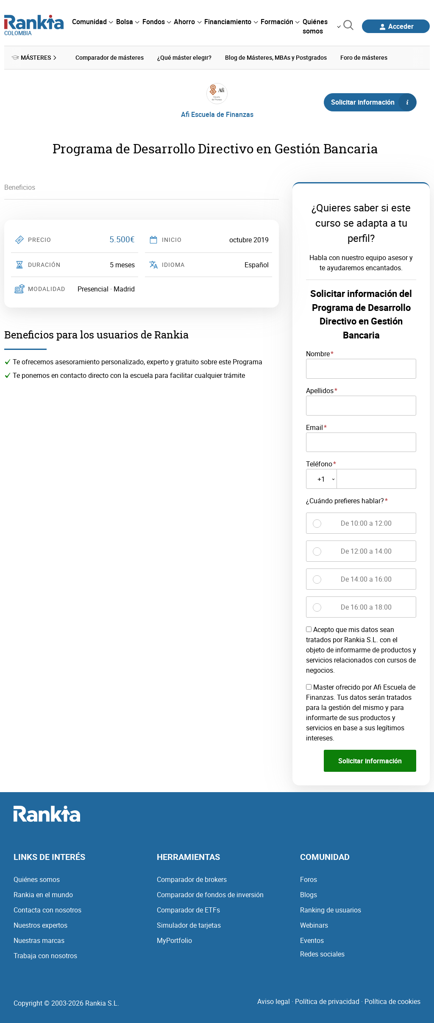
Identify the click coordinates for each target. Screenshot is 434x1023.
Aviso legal (273, 1001)
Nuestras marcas (39, 940)
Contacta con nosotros (47, 909)
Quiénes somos (37, 879)
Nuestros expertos (40, 924)
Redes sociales (322, 953)
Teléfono (319, 464)
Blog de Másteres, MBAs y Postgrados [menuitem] (276, 57)
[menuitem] (92, 21)
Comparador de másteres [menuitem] (109, 57)
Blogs (308, 894)
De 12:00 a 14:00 (366, 550)
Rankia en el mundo (43, 894)
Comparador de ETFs (188, 909)
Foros (308, 879)
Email (314, 427)
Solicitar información (373, 102)
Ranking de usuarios (330, 909)
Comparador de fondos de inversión (210, 894)
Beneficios (19, 187)
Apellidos (320, 390)
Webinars (314, 924)
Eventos (312, 940)
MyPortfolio (174, 940)
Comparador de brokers (192, 879)
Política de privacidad (327, 1001)
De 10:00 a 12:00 (366, 522)
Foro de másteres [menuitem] (363, 57)
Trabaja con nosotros (45, 955)
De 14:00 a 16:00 (366, 578)
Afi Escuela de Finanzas (217, 114)
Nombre (318, 353)
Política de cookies (392, 1001)
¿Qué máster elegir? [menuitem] (184, 57)
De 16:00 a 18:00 (366, 606)
